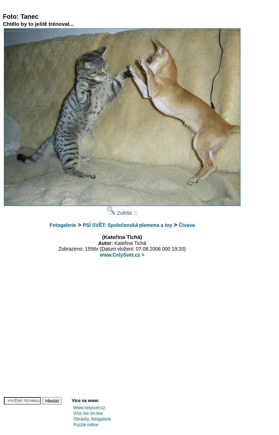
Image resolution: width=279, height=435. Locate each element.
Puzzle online (85, 424)
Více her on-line (88, 413)
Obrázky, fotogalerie (92, 419)
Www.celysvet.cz (89, 407)
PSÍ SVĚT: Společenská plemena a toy (127, 225)
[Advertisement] (131, 5)
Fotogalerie (63, 225)
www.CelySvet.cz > (122, 255)
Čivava (187, 225)
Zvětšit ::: (122, 213)
